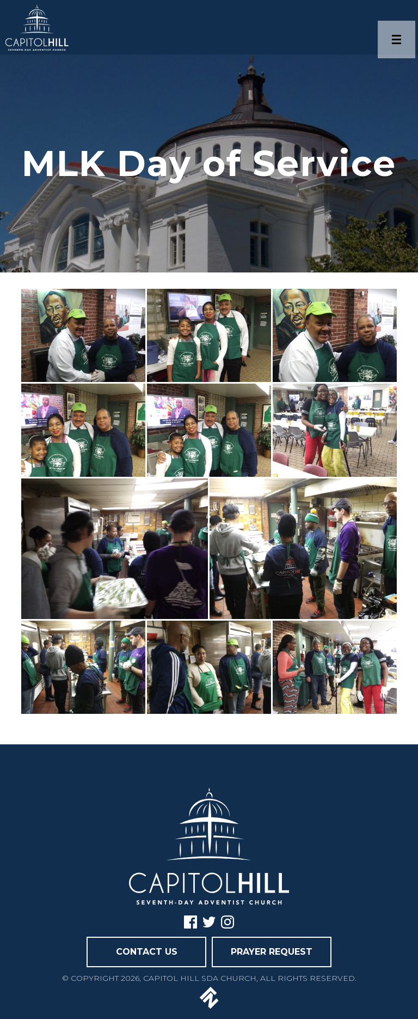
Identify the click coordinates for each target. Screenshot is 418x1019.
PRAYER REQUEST (271, 952)
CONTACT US (146, 952)
